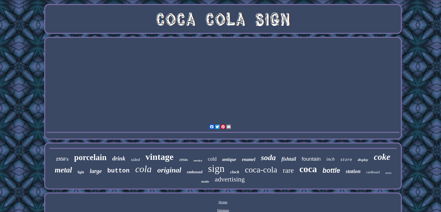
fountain (311, 159)
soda (268, 157)
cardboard (373, 172)
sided (135, 159)
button (118, 170)
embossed (194, 172)
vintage (159, 157)
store (346, 160)
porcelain (90, 157)
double (205, 181)
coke (382, 157)
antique (229, 159)
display (363, 160)
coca (308, 169)
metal (63, 170)
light (81, 172)
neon (388, 172)
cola (143, 169)
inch (330, 159)
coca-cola (261, 169)
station (353, 171)
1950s (183, 160)
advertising (230, 179)
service (198, 160)
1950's (62, 159)
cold (212, 159)
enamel (248, 159)
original (169, 170)
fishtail (289, 159)
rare (288, 170)
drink (118, 158)
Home (223, 202)
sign (216, 168)
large (96, 171)
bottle (331, 170)
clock (234, 172)
